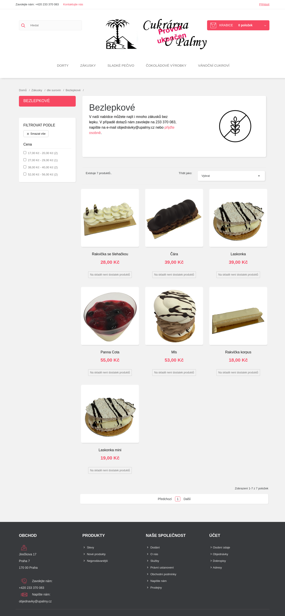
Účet (214, 535)
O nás (154, 554)
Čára (174, 254)
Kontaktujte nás (73, 4)
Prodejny (156, 587)
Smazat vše (36, 134)
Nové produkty (96, 554)
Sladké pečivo (121, 65)
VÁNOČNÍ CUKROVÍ (214, 65)
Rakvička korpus (238, 352)
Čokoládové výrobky (166, 65)
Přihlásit (264, 4)
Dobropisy (219, 560)
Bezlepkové (36, 101)
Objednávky (220, 554)
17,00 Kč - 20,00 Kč (43, 153)
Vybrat (206, 175)
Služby (154, 560)
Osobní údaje (221, 547)
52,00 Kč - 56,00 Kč (43, 174)
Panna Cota (110, 352)
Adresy (217, 567)
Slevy (90, 547)
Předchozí (165, 499)
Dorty (63, 65)
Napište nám (158, 581)
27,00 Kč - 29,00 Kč (43, 160)
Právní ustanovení (162, 567)
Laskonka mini (110, 450)
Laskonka (238, 254)
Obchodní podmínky (163, 574)
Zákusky (88, 65)
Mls (174, 352)
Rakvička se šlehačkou (110, 254)
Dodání (155, 547)
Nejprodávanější (97, 560)
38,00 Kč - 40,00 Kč (43, 167)
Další (187, 499)
